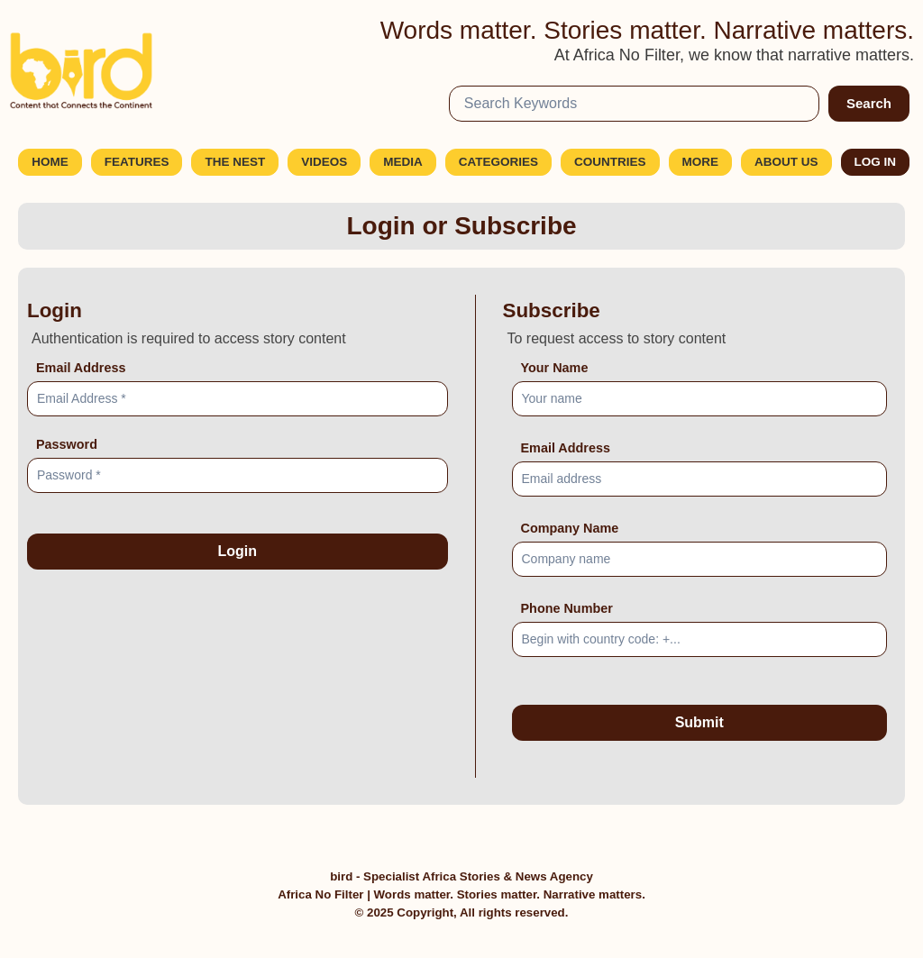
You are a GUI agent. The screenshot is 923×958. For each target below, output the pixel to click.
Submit (699, 722)
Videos (324, 162)
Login (237, 551)
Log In (875, 162)
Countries (610, 162)
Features (137, 162)
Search (868, 103)
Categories (498, 162)
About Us (786, 162)
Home (50, 162)
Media (403, 162)
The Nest (235, 162)
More (700, 162)
